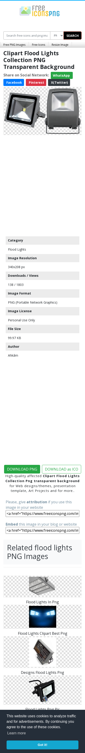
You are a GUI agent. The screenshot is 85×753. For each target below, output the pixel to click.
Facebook (13, 82)
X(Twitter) (59, 82)
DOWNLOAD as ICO (61, 469)
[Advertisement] (42, 184)
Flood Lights (17, 249)
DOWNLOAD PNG (22, 469)
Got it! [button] (42, 745)
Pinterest (36, 82)
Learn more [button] (16, 733)
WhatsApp (62, 75)
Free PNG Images (14, 45)
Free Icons (38, 45)
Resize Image (60, 45)
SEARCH (72, 35)
